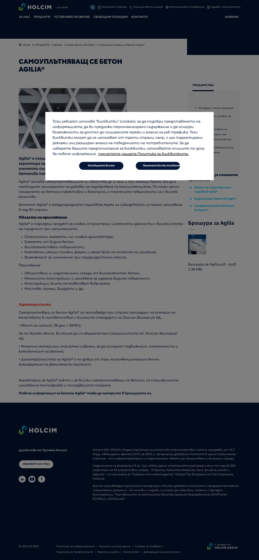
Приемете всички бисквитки (161, 165)
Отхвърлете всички (101, 165)
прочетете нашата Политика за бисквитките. (143, 154)
